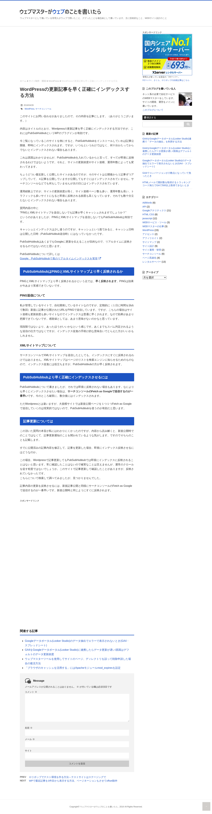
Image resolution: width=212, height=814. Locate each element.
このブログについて (152, 110)
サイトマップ (149, 242)
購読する (150, 117)
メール (30, 739)
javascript (147, 218)
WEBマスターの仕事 (153, 226)
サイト (28, 750)
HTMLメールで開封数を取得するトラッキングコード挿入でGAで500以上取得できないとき (166, 184)
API (144, 206)
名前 (28, 727)
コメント (31, 692)
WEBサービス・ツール (154, 222)
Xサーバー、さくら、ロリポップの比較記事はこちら (165, 80)
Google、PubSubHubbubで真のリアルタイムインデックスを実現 (59, 258)
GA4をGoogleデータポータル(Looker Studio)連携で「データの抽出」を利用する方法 (166, 140)
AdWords (147, 202)
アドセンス (148, 234)
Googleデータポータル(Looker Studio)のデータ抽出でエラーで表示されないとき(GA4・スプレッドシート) (167, 163)
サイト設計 (148, 246)
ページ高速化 (149, 257)
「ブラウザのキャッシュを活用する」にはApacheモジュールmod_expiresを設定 (73, 667)
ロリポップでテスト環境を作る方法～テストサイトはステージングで (67, 777)
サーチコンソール (43, 109)
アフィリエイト (150, 238)
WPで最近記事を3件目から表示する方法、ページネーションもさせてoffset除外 (73, 780)
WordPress (29, 109)
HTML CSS (148, 214)
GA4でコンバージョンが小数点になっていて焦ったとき (166, 174)
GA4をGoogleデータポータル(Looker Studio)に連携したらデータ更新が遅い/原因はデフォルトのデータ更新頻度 (167, 151)
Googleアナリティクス (154, 210)
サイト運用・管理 (151, 250)
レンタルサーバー (151, 261)
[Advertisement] (77, 54)
